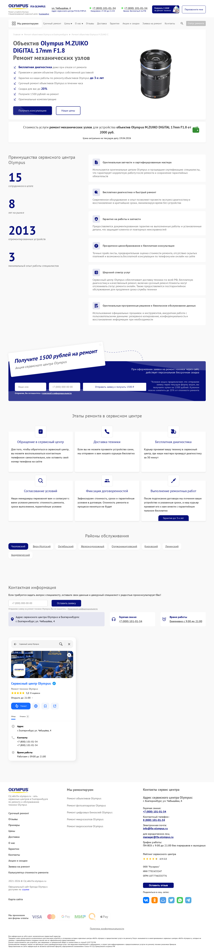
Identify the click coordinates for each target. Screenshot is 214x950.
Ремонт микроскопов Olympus (85, 819)
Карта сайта (15, 899)
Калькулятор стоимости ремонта (28, 872)
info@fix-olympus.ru (155, 828)
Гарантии (115, 23)
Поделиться (146, 900)
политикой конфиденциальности (57, 393)
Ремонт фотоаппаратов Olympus (86, 805)
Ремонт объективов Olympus (84, 798)
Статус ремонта (196, 23)
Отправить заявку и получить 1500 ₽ (114, 386)
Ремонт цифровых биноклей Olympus (89, 812)
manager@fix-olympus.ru (158, 837)
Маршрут (21, 706)
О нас (79, 23)
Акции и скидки (131, 23)
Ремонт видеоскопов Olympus (85, 826)
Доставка (102, 23)
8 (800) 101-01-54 (154, 820)
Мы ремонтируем (25, 23)
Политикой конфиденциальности (83, 609)
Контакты (170, 23)
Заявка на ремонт (152, 23)
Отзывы (90, 23)
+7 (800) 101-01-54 (104, 8)
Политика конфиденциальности (107, 928)
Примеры (14, 825)
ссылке (25, 889)
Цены (68, 23)
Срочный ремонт (52, 23)
